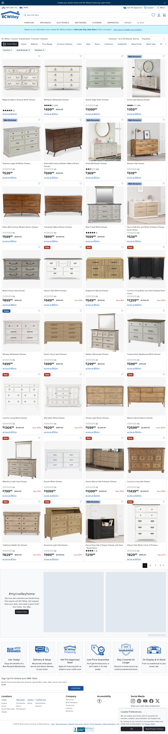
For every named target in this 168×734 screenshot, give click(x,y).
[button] (9, 44)
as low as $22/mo (10, 114)
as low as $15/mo (51, 114)
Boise (30, 703)
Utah (3, 700)
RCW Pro (69, 711)
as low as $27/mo (10, 432)
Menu (161, 8)
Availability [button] (122, 44)
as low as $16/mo (9, 496)
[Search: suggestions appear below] (85, 15)
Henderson (21, 709)
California (40, 700)
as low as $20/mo (51, 559)
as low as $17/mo (9, 559)
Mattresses (80, 23)
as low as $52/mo (134, 432)
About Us (69, 699)
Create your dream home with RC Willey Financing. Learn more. (84, 3)
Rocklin (38, 706)
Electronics (63, 23)
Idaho (31, 700)
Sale (140, 23)
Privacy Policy (150, 724)
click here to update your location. (127, 29)
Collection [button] (108, 44)
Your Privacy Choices (154, 729)
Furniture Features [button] (64, 44)
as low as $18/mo (51, 241)
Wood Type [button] (151, 44)
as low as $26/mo (134, 305)
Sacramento (40, 703)
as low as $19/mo (51, 305)
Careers (69, 708)
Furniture (29, 23)
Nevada (20, 700)
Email (3, 684)
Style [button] (88, 44)
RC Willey (5, 39)
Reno (18, 706)
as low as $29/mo (134, 496)
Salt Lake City (9, 8)
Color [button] (79, 44)
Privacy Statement (96, 724)
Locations (6, 696)
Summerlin (20, 703)
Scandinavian (25, 39)
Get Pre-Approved (132, 7)
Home (53, 724)
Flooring (96, 23)
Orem (3, 706)
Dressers (44, 39)
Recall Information (61, 724)
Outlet (127, 23)
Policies (86, 724)
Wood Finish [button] (136, 44)
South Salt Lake (7, 709)
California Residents (109, 724)
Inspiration (113, 23)
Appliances (45, 23)
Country (14, 39)
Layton (4, 703)
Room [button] (97, 44)
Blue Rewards (71, 702)
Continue (75, 688)
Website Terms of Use (76, 724)
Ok (131, 729)
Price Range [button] (47, 44)
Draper (4, 712)
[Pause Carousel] (2, 3)
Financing (70, 705)
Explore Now (21, 612)
